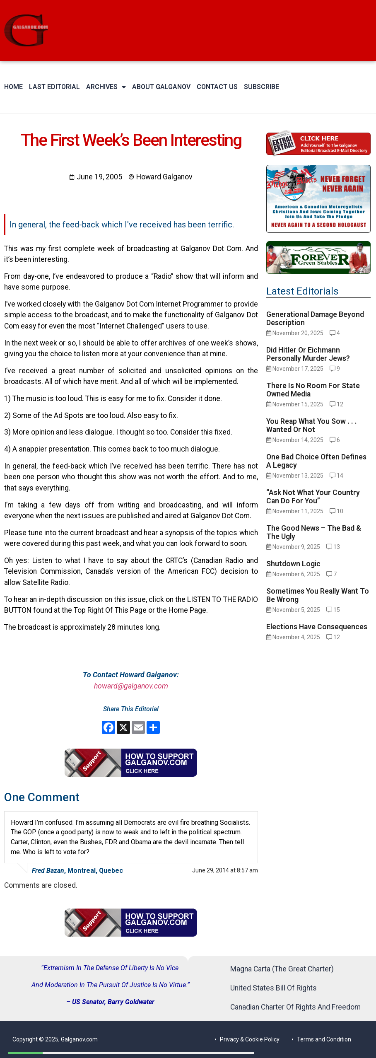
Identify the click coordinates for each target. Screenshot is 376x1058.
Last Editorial (54, 87)
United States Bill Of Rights (273, 988)
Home (13, 87)
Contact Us (217, 87)
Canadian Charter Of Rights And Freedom (295, 1007)
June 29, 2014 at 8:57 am (225, 870)
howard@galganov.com (131, 686)
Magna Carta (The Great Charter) (282, 969)
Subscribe (261, 87)
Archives (106, 87)
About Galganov (161, 87)
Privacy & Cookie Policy (250, 1039)
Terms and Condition (324, 1039)
